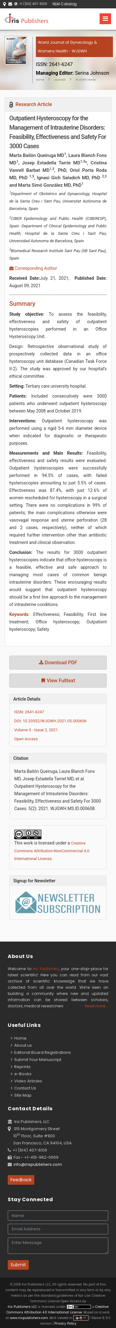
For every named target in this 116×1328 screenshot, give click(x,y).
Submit (18, 1265)
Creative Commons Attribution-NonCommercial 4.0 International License (51, 851)
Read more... (96, 1006)
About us (21, 1045)
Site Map (21, 1095)
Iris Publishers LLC (23, 1306)
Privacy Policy (65, 1323)
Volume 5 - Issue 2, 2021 (36, 730)
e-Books (21, 1074)
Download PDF (58, 663)
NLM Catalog (65, 4)
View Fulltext (58, 681)
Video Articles (26, 1081)
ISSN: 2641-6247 (29, 712)
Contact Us (23, 1088)
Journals (60, 80)
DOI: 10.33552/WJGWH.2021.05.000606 (50, 721)
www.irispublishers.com (29, 1318)
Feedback (21, 1180)
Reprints (21, 1067)
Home (40, 80)
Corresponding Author (33, 268)
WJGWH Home (85, 80)
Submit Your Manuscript (36, 1060)
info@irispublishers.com (38, 1164)
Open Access (26, 739)
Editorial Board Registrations (41, 1052)
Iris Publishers (46, 968)
